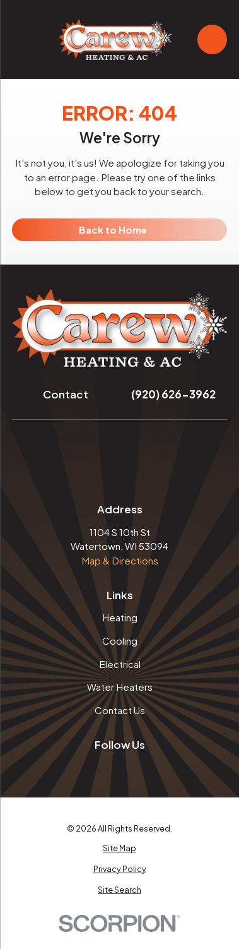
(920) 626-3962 (173, 394)
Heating (119, 617)
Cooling (119, 641)
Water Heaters (120, 687)
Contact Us (120, 710)
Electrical (120, 664)
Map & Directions (119, 560)
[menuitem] (119, 848)
